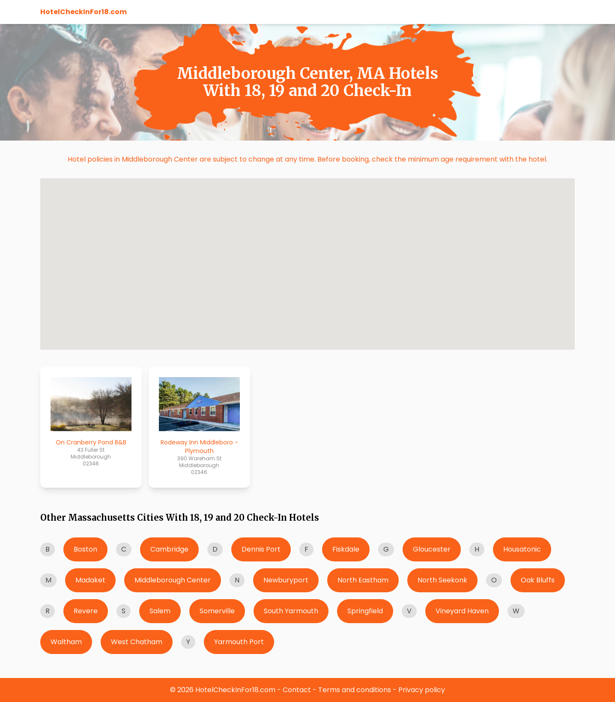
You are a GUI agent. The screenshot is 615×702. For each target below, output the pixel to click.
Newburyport (285, 580)
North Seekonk (442, 580)
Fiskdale (345, 549)
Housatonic (522, 549)
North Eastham (362, 580)
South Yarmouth (291, 611)
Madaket (90, 580)
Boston (85, 549)
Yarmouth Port (239, 642)
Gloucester (432, 549)
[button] (303, 200)
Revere (86, 611)
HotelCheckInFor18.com (83, 12)
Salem (159, 611)
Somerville (217, 611)
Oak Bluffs (538, 580)
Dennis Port (261, 549)
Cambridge (169, 549)
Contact (297, 690)
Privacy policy (421, 690)
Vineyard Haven (462, 611)
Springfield (365, 611)
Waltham (66, 642)
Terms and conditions (354, 690)
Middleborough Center (172, 580)
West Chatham (136, 642)
